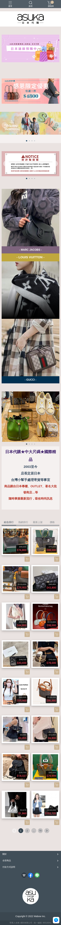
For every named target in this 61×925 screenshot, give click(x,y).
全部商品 (6, 860)
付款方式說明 (8, 867)
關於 (4, 854)
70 (40, 830)
